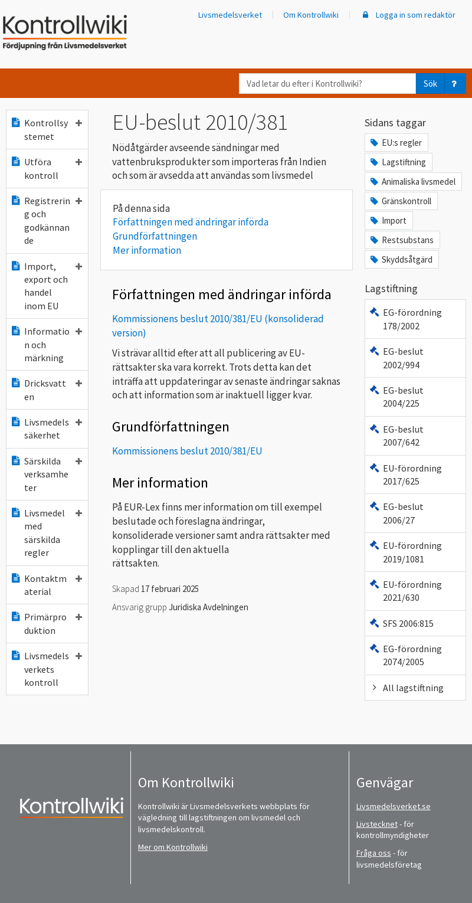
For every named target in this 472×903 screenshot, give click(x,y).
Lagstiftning (397, 162)
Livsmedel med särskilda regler (46, 532)
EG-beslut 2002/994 (396, 357)
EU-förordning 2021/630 (405, 590)
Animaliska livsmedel (412, 181)
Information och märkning (46, 344)
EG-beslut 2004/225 (396, 396)
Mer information (147, 250)
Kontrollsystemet (46, 129)
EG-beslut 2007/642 (396, 435)
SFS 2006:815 (401, 623)
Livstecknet (377, 824)
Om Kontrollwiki (311, 14)
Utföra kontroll (46, 168)
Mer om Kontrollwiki (173, 847)
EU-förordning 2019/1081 (405, 551)
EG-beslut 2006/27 (396, 512)
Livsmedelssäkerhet (46, 428)
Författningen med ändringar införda (190, 221)
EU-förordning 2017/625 (405, 474)
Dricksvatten (46, 389)
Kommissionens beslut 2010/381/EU (187, 450)
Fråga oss (373, 853)
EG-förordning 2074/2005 (405, 655)
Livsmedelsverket (230, 14)
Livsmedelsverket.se (393, 806)
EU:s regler (395, 142)
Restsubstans (401, 240)
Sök (430, 83)
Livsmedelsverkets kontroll (46, 669)
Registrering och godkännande (46, 220)
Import (388, 220)
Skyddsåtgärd (400, 259)
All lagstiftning (406, 687)
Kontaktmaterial (46, 584)
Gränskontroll (400, 201)
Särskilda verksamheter (46, 474)
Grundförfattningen (155, 236)
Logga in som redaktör (407, 14)
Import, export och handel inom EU (46, 286)
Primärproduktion (46, 623)
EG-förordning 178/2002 (405, 318)
